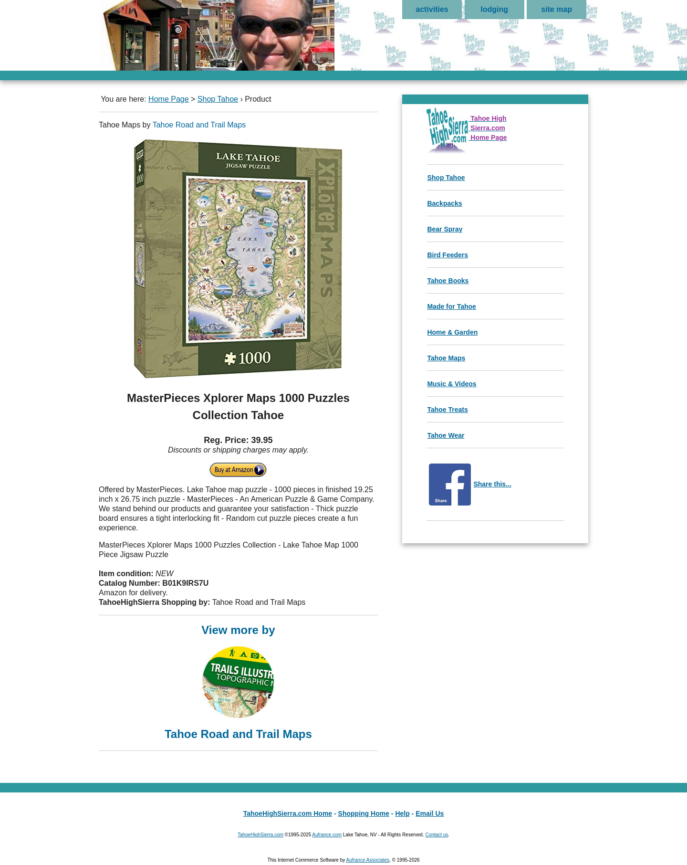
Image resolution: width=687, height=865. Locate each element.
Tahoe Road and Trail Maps (199, 125)
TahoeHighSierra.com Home (287, 813)
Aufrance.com (327, 834)
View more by (238, 681)
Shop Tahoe (218, 99)
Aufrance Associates (367, 860)
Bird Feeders (447, 255)
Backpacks (444, 203)
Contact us (436, 834)
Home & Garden (452, 332)
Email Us (430, 813)
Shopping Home (363, 813)
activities (432, 9)
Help (402, 813)
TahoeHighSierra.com (260, 834)
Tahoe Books (447, 281)
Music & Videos (451, 384)
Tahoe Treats (447, 409)
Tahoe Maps (446, 358)
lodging (494, 9)
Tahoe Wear (445, 435)
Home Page (168, 99)
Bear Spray (444, 229)
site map (556, 9)
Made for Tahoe (451, 306)
